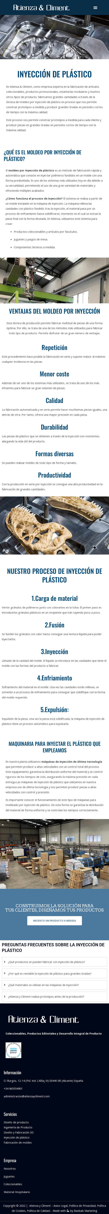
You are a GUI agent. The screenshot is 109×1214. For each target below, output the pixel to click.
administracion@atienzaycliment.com (27, 1096)
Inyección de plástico (16, 1137)
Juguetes (9, 1176)
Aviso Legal (61, 1205)
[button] (95, 7)
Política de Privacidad (82, 1205)
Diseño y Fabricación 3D (19, 1132)
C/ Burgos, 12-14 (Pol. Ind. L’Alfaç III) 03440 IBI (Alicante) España (43, 1080)
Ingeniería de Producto (18, 1127)
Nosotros (10, 1168)
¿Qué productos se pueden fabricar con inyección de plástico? (46, 962)
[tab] (54, 962)
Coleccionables (13, 1184)
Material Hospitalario (17, 1192)
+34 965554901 (13, 1088)
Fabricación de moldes (18, 1142)
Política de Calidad (38, 1211)
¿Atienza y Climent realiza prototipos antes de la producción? (46, 996)
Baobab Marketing (85, 1211)
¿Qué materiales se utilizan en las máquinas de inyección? (43, 985)
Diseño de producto (16, 1122)
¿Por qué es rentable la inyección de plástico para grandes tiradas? (49, 973)
